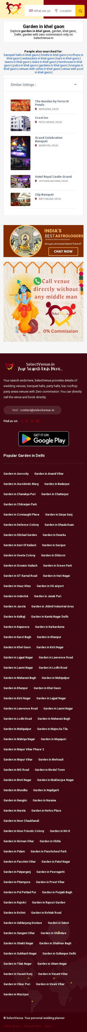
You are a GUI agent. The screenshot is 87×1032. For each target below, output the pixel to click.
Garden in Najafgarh (49, 790)
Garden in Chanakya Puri (22, 494)
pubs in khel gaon (25, 65)
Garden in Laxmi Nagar (21, 667)
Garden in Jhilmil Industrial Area (55, 606)
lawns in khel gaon (17, 62)
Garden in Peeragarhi (53, 872)
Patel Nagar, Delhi (48, 122)
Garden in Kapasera (19, 627)
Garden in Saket (61, 923)
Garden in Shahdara (56, 933)
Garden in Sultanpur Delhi (62, 953)
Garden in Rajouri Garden (51, 902)
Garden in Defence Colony (24, 524)
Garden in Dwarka (57, 535)
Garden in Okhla (53, 841)
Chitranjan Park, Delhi (51, 181)
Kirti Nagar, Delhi (48, 199)
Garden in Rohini (17, 912)
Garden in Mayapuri (56, 739)
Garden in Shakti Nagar (21, 943)
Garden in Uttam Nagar (55, 963)
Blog (48, 1026)
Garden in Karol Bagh (20, 637)
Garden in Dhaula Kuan (62, 524)
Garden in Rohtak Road (49, 912)
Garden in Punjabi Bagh (60, 892)
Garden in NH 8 (63, 831)
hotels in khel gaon (53, 55)
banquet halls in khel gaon (21, 55)
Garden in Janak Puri (50, 596)
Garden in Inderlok (18, 596)
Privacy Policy (33, 1026)
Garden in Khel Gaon (19, 647)
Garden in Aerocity (18, 473)
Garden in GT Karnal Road (23, 575)
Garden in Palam (17, 851)
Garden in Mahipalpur (58, 678)
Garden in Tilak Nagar (20, 963)
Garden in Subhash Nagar (22, 953)
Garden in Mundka (18, 790)
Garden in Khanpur (52, 637)
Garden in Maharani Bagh (22, 678)
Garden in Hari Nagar (59, 575)
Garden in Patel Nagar (59, 861)
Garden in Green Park (60, 565)
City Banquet (44, 194)
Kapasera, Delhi (47, 109)
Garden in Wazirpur (19, 994)
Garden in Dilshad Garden (23, 535)
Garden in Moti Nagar (20, 780)
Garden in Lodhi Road (56, 667)
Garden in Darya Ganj (61, 514)
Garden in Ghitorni (56, 555)
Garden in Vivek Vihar (53, 984)
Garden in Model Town (53, 769)
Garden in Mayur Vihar (20, 759)
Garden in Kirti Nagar (52, 647)
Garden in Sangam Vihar (22, 933)
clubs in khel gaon (44, 62)
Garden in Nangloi (18, 800)
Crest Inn (41, 117)
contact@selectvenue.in (37, 410)
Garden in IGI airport (53, 586)
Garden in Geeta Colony (22, 555)
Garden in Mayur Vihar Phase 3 (26, 749)
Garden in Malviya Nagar (22, 739)
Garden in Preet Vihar (53, 882)
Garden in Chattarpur (57, 494)
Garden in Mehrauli (53, 759)
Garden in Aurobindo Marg (23, 484)
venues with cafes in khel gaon (39, 69)
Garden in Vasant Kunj (20, 974)
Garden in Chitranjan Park (23, 504)
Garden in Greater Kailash (23, 565)
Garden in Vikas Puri (19, 984)
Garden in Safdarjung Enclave (25, 923)
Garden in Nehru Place (49, 810)
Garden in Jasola (17, 606)
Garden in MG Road (19, 769)
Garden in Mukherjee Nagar (58, 780)
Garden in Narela (17, 810)
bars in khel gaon (67, 58)
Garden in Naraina (47, 800)
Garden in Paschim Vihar (22, 861)
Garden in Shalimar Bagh (58, 943)
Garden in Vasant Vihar (56, 974)
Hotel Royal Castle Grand (53, 176)
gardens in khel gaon (53, 65)
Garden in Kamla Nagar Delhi (52, 616)
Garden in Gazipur (56, 545)
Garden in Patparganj (19, 872)
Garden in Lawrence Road (59, 657)
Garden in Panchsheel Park (51, 851)
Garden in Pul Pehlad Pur (22, 892)
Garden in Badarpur (59, 484)
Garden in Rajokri (17, 902)
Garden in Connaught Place (24, 514)
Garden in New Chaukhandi (24, 820)
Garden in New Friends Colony (26, 831)
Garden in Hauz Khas (20, 586)
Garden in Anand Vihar (51, 473)
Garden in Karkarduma (52, 627)
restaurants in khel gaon (38, 58)
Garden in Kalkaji (17, 616)
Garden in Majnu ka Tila (55, 729)
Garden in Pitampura (19, 882)
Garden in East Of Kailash (22, 545)
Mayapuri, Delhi (46, 145)
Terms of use (11, 1026)
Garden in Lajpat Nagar (21, 657)
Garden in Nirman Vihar (21, 841)
